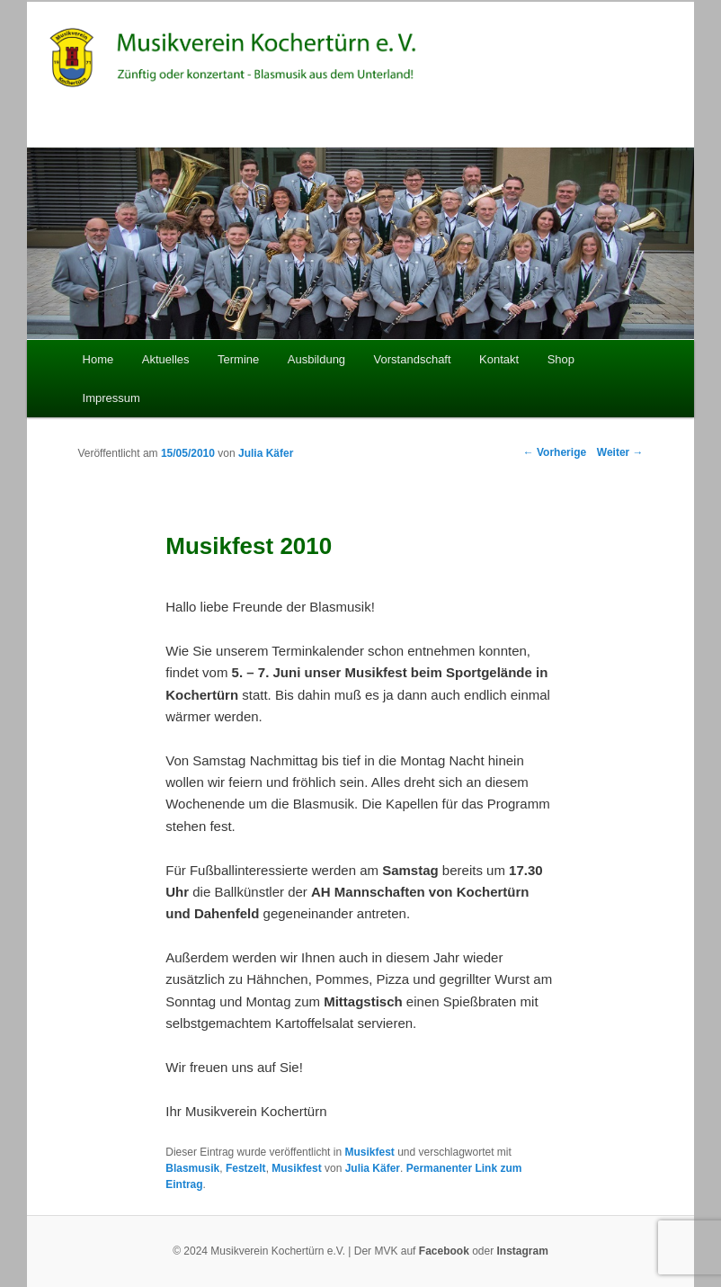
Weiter (620, 452)
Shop (560, 359)
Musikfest (369, 1152)
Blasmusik (192, 1168)
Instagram (522, 1251)
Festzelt (246, 1168)
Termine (238, 359)
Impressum (111, 398)
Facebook (444, 1251)
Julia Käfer (265, 453)
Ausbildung (316, 359)
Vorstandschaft (412, 359)
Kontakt (499, 359)
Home (98, 359)
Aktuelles (166, 359)
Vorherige (554, 452)
